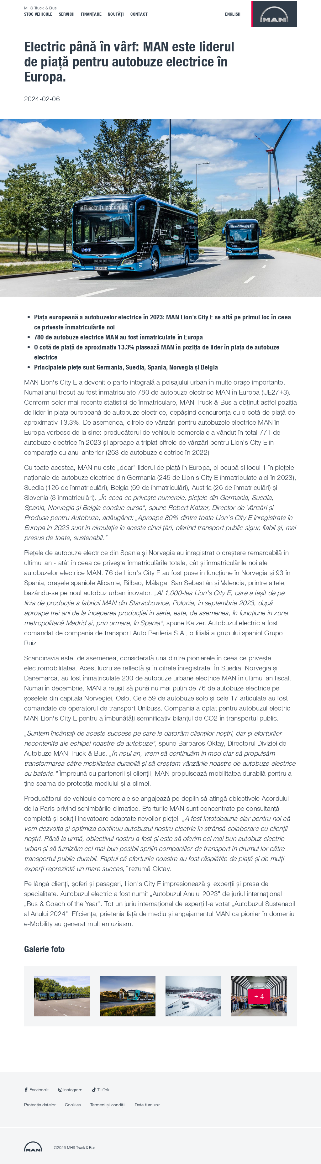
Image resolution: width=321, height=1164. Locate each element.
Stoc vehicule (38, 14)
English (232, 14)
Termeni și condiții (107, 1104)
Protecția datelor (39, 1104)
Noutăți (116, 14)
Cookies (73, 1104)
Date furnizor (147, 1104)
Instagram (72, 1089)
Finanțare (91, 14)
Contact (139, 14)
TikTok (103, 1089)
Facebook (39, 1089)
